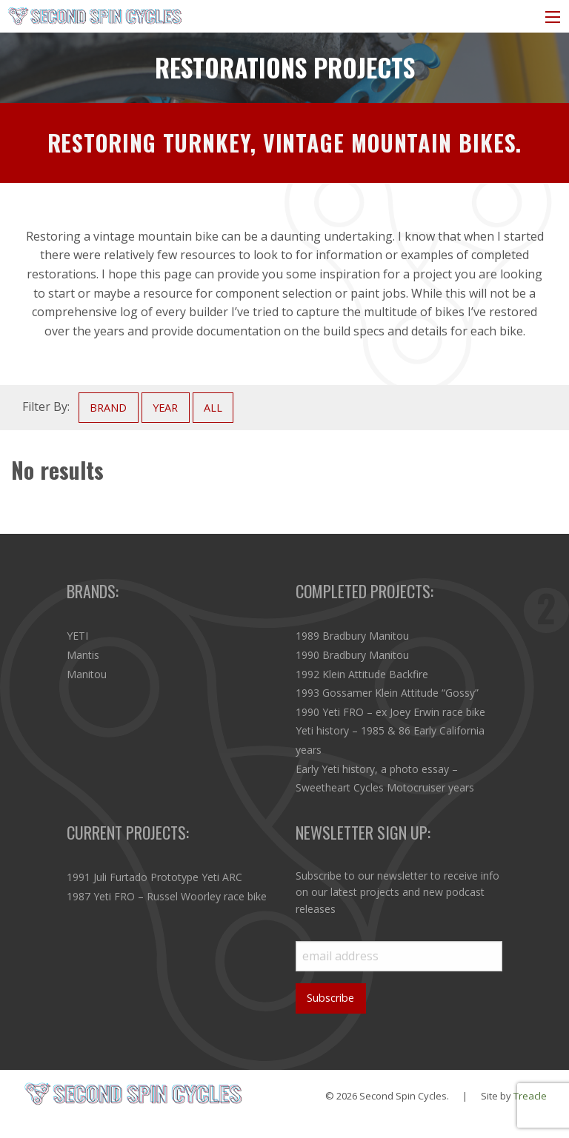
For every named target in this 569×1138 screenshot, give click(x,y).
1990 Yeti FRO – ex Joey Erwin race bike (390, 712)
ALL (213, 408)
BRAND (108, 408)
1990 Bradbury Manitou (352, 655)
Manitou (87, 674)
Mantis (83, 655)
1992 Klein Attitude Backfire (362, 674)
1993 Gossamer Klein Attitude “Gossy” (387, 693)
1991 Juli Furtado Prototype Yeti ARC (154, 877)
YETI (77, 636)
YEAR (165, 408)
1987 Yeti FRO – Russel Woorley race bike (167, 896)
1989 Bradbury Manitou (352, 636)
